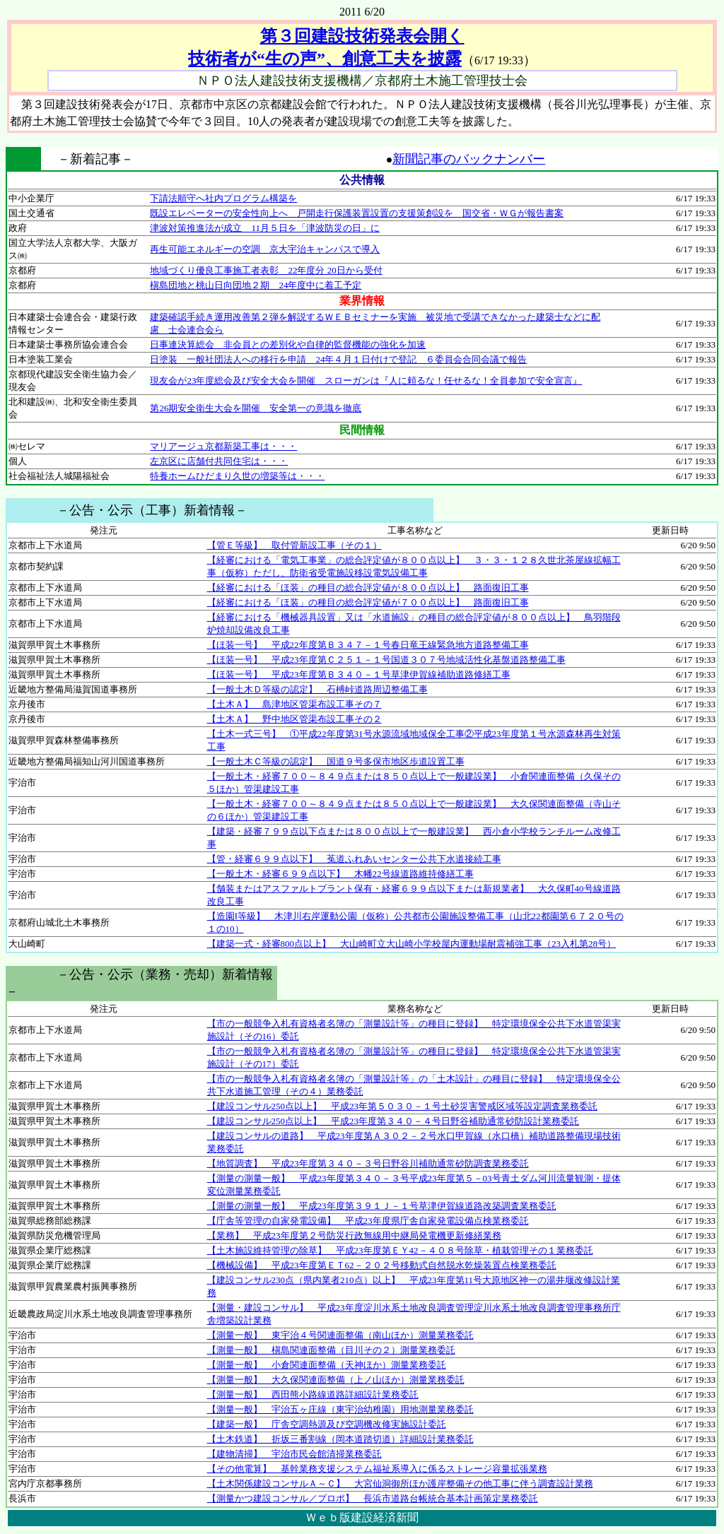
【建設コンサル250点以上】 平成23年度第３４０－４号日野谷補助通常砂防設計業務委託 (393, 1121)
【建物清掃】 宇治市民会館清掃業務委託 (294, 1454)
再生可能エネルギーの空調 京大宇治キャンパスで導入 (265, 249)
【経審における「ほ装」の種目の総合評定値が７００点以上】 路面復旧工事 (368, 602)
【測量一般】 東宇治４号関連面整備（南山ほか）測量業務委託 (340, 1335)
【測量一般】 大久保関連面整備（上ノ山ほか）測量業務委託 (336, 1379)
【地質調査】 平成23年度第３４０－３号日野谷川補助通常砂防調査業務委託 (368, 1163)
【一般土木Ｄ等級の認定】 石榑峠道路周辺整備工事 (317, 689)
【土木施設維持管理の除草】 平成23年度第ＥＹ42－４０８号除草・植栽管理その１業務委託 (400, 1250)
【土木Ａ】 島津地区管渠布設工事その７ (294, 704)
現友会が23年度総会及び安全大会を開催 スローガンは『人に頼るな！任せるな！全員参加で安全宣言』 (366, 380)
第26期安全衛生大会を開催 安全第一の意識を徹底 (255, 408)
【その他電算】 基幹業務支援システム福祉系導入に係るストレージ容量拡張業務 (377, 1468)
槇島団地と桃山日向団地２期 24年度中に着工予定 (255, 285)
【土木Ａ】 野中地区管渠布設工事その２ (294, 719)
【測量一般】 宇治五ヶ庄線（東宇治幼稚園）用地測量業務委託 (340, 1409)
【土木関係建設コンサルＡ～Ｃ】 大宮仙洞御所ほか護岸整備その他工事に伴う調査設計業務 (400, 1483)
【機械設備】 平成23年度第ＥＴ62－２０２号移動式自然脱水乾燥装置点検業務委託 (381, 1265)
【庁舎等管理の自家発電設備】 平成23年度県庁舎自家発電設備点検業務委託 (368, 1220)
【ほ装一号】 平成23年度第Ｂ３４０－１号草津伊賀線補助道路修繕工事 (358, 674)
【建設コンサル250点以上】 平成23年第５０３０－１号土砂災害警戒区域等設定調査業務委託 (402, 1106)
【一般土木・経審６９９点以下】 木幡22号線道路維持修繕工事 (340, 873)
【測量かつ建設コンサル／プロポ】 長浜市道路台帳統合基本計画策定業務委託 (372, 1498)
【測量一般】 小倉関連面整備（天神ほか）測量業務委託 (326, 1364)
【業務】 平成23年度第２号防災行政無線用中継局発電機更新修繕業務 (354, 1235)
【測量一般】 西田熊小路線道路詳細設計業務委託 (313, 1394)
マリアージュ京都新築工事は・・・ (223, 446)
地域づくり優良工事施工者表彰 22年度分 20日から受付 (266, 270)
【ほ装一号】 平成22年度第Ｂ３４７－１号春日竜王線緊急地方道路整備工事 (368, 644)
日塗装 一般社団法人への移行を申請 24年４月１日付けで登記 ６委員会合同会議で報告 (338, 359)
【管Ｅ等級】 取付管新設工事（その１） (294, 545)
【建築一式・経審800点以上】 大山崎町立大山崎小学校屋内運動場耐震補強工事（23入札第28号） (412, 943)
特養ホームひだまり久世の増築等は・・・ (237, 476)
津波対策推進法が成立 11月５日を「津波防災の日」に (265, 228)
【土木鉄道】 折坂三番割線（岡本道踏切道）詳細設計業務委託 (340, 1439)
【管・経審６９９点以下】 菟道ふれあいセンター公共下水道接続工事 (354, 859)
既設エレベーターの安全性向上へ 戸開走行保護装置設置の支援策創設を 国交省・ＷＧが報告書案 (357, 213)
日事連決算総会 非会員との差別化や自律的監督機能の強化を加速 (288, 344)
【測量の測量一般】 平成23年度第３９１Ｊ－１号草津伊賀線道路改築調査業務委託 (381, 1205)
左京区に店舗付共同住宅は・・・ (219, 461)
